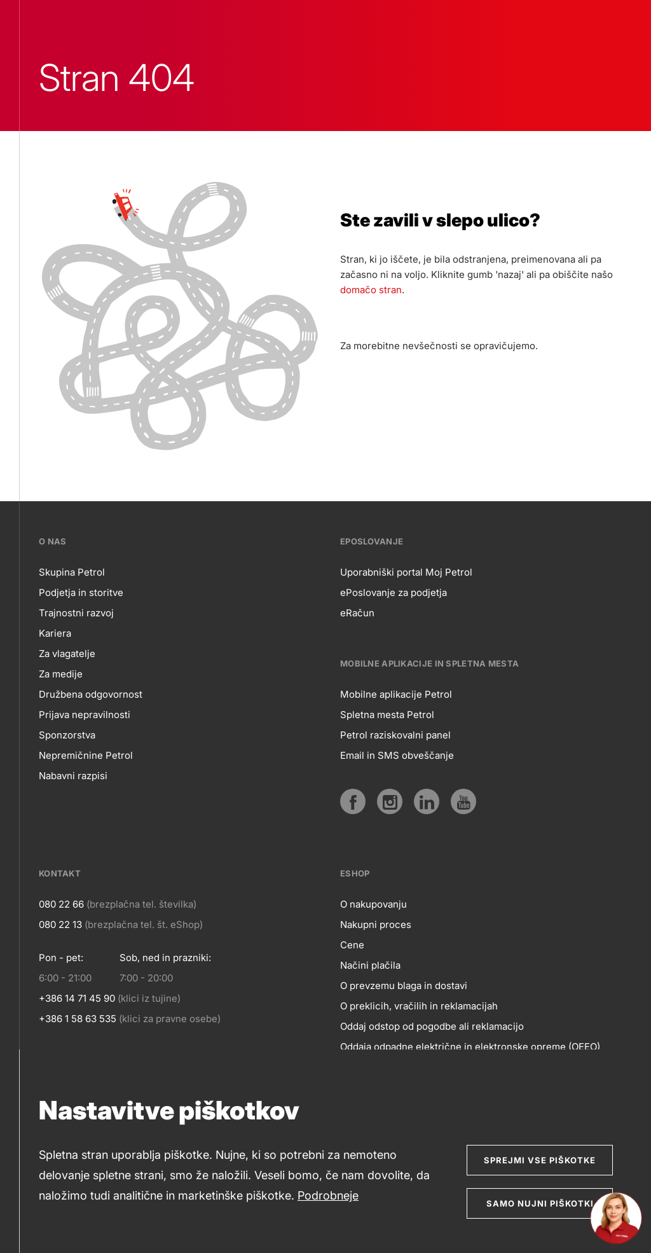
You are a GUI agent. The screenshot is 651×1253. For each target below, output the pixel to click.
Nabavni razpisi (73, 776)
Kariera (55, 633)
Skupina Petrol (72, 572)
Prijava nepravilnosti (84, 715)
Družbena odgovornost (90, 694)
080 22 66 (61, 904)
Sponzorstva (67, 735)
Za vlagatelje (67, 653)
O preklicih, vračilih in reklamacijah (419, 1006)
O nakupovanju (373, 904)
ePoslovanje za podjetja (393, 592)
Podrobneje (328, 1195)
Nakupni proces (375, 924)
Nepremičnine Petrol (86, 755)
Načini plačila (370, 965)
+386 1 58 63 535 (77, 1019)
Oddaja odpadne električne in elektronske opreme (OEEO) (470, 1047)
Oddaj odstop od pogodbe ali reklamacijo (432, 1026)
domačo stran (371, 290)
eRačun (357, 613)
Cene (352, 945)
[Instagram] (389, 801)
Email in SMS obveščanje (397, 755)
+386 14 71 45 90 (77, 998)
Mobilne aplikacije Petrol (396, 694)
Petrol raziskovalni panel (395, 735)
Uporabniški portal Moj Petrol (406, 572)
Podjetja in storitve (81, 592)
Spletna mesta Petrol (387, 715)
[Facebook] (353, 801)
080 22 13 (60, 924)
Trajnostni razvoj (76, 613)
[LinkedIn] (426, 801)
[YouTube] (463, 801)
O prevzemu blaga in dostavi (403, 986)
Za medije (61, 674)
